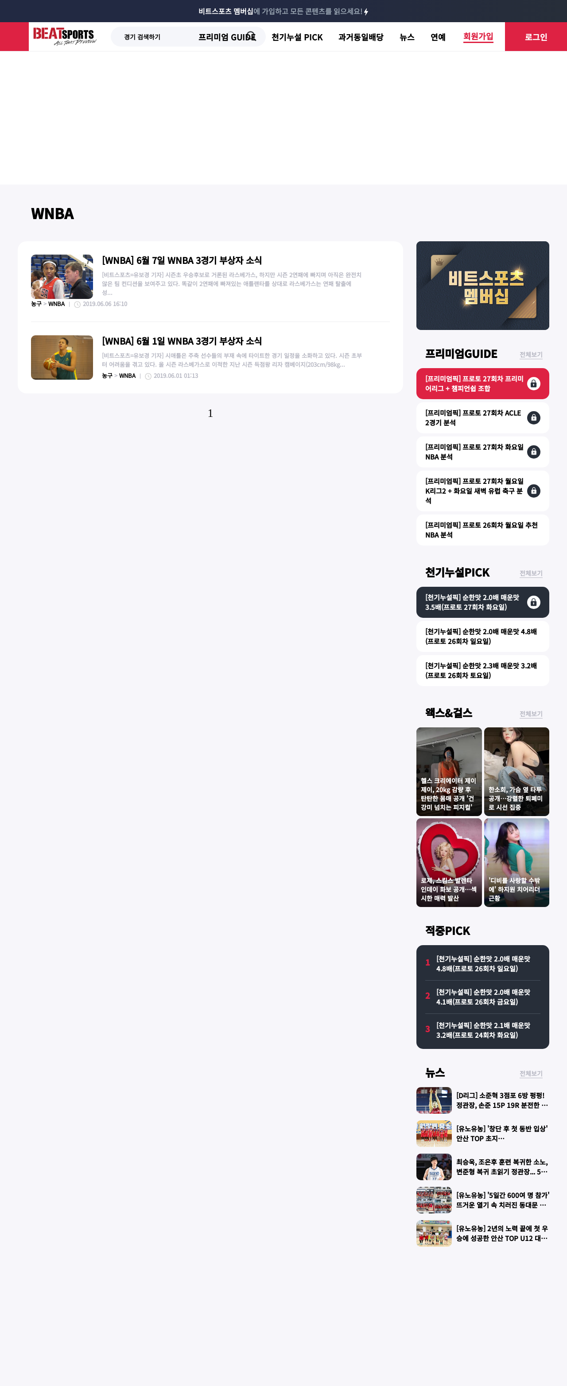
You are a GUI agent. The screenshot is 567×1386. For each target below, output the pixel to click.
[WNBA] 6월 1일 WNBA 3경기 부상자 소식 (182, 340)
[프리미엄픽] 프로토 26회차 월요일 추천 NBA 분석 (481, 529)
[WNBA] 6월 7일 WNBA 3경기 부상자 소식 (182, 260)
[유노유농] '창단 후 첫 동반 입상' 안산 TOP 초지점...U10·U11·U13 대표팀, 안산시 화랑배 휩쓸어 (502, 1143)
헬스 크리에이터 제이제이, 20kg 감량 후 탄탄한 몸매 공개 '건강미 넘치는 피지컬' (448, 794)
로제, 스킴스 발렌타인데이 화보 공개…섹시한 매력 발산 (449, 889)
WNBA (52, 213)
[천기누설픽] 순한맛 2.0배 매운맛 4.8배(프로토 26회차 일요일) (481, 636)
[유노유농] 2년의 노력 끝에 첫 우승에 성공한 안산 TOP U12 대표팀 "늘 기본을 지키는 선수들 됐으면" (502, 1243)
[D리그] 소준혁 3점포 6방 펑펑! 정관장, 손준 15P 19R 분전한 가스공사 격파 (502, 1105)
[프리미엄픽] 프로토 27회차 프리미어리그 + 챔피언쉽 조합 (474, 383)
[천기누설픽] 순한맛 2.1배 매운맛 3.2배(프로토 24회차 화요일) (483, 1030)
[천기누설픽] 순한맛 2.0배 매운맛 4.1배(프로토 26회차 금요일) (483, 996)
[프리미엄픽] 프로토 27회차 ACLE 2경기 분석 (473, 417)
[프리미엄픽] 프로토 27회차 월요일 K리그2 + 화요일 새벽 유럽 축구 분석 (474, 490)
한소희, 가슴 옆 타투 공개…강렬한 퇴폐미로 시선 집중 (516, 798)
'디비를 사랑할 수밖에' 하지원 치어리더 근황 (514, 889)
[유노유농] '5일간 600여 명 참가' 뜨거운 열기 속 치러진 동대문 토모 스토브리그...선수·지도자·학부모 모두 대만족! (502, 1209)
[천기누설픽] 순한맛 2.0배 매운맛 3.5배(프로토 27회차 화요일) (472, 602)
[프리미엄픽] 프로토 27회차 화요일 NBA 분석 (474, 451)
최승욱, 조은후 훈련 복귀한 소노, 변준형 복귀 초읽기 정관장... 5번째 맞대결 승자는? (502, 1171)
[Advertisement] (283, 118)
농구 (36, 303)
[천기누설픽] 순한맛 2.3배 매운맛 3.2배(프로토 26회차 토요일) (481, 670)
